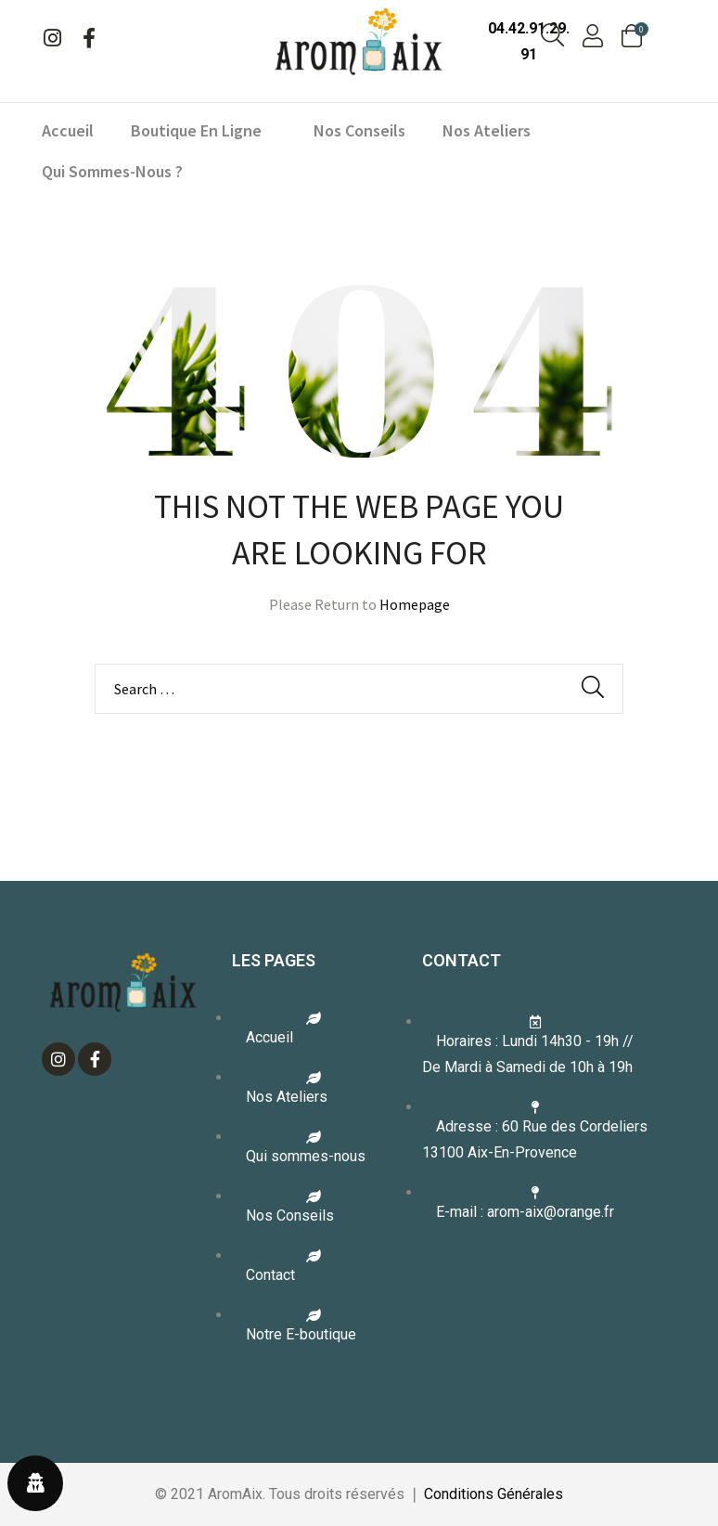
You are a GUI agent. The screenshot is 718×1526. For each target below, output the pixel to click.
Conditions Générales (493, 1494)
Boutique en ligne (203, 130)
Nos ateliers (486, 130)
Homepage (414, 604)
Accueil (68, 130)
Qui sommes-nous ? (112, 171)
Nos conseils (359, 130)
